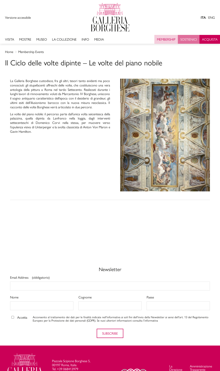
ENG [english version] (211, 17)
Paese (150, 297)
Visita (9, 39)
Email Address (30, 278)
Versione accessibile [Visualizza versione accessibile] (18, 17)
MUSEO (41, 39)
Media (99, 39)
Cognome (85, 297)
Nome (14, 297)
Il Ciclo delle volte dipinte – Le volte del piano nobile (83, 62)
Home (9, 51)
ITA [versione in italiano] (203, 18)
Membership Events (31, 51)
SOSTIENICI (188, 39)
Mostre (25, 39)
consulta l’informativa (145, 320)
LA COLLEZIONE (64, 39)
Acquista (209, 39)
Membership (166, 39)
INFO (85, 39)
